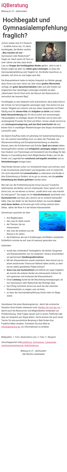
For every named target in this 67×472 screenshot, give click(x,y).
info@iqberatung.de (10, 327)
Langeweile (50, 342)
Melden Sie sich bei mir (49, 307)
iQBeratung (14, 5)
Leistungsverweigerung (12, 345)
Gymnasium (38, 342)
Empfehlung (26, 342)
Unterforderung (31, 345)
